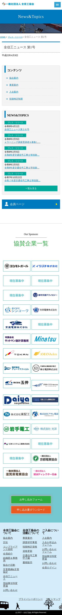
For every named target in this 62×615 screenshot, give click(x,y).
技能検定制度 (16, 98)
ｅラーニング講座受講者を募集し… (22, 142)
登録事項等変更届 (10, 584)
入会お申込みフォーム (49, 543)
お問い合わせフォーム (49, 550)
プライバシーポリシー (31, 599)
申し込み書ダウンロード (31, 509)
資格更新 (27, 551)
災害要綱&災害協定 (11, 570)
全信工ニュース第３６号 (16, 129)
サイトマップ (53, 599)
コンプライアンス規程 (10, 548)
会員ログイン (49, 567)
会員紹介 (8, 553)
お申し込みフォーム (31, 499)
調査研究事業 (30, 542)
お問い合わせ (10, 590)
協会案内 (13, 78)
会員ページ (17, 204)
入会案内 (13, 92)
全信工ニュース (10, 577)
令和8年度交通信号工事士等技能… (22, 155)
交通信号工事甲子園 (30, 556)
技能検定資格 (30, 546)
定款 (5, 542)
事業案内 (13, 85)
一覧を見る (31, 188)
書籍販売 (27, 562)
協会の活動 (9, 565)
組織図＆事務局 (10, 559)
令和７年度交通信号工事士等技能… (22, 180)
